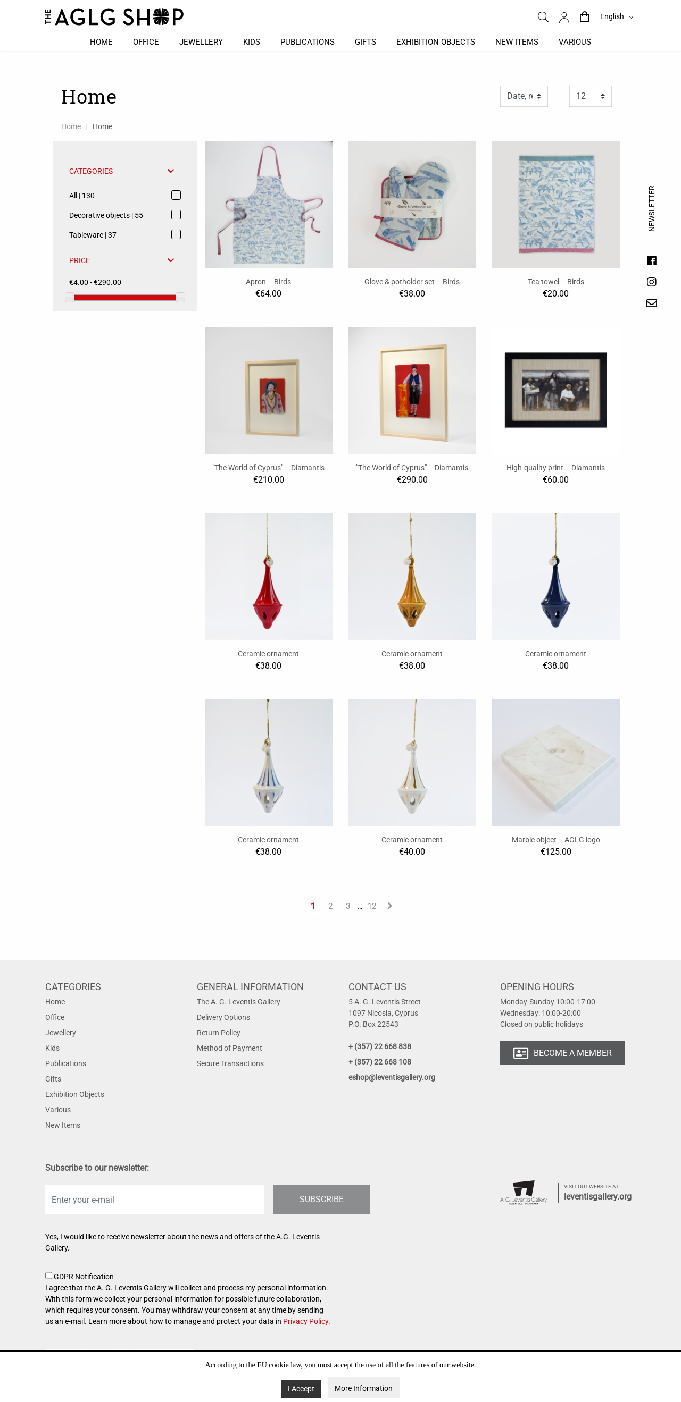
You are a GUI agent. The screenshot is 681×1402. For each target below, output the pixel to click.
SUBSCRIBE (322, 1199)
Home (101, 42)
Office (146, 42)
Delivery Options (223, 1017)
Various (575, 42)
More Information (364, 1388)
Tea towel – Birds (556, 281)
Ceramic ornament (268, 653)
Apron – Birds (268, 281)
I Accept (301, 1388)
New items (516, 42)
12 (372, 906)
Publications (307, 42)
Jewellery (201, 42)
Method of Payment (229, 1048)
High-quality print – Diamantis (555, 467)
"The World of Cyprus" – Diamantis (268, 467)
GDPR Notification (189, 1299)
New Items (62, 1125)
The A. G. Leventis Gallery (238, 1002)
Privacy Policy (305, 1321)
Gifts (365, 42)
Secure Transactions (230, 1063)
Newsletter (651, 218)
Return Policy (218, 1032)
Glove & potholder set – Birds (412, 281)
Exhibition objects (435, 42)
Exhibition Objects (74, 1094)
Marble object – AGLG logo (556, 839)
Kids (251, 42)
